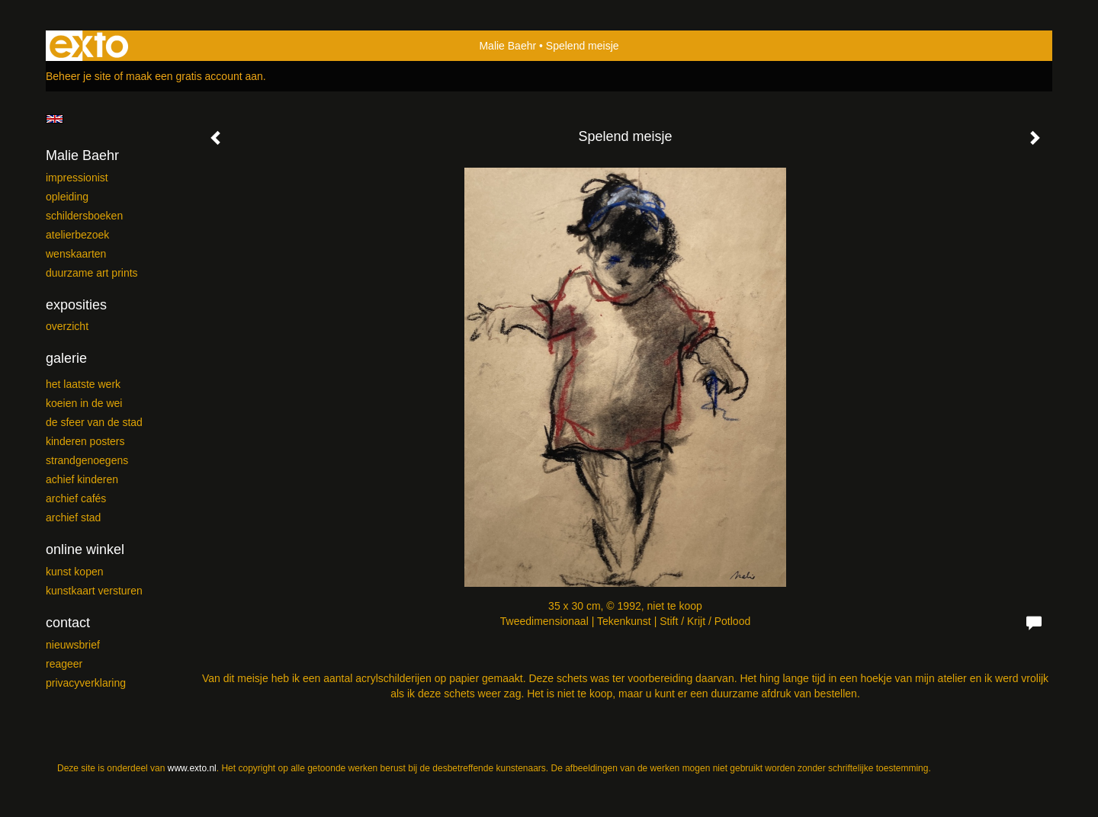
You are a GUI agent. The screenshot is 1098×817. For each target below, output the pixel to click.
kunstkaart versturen (94, 591)
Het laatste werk (83, 384)
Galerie (66, 358)
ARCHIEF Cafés (76, 498)
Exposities (76, 304)
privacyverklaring (86, 683)
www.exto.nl (192, 768)
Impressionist (77, 177)
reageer (64, 664)
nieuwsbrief (73, 645)
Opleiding (67, 197)
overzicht (67, 326)
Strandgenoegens (87, 460)
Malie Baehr (507, 46)
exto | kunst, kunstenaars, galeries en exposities (89, 45)
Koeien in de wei (84, 403)
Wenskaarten (76, 254)
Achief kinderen (82, 479)
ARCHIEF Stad (73, 517)
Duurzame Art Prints (92, 273)
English (54, 118)
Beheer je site (78, 76)
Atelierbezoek (77, 235)
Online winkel (85, 549)
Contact (68, 622)
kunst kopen (75, 571)
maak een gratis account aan (194, 76)
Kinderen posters (85, 441)
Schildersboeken (84, 216)
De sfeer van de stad (94, 422)
